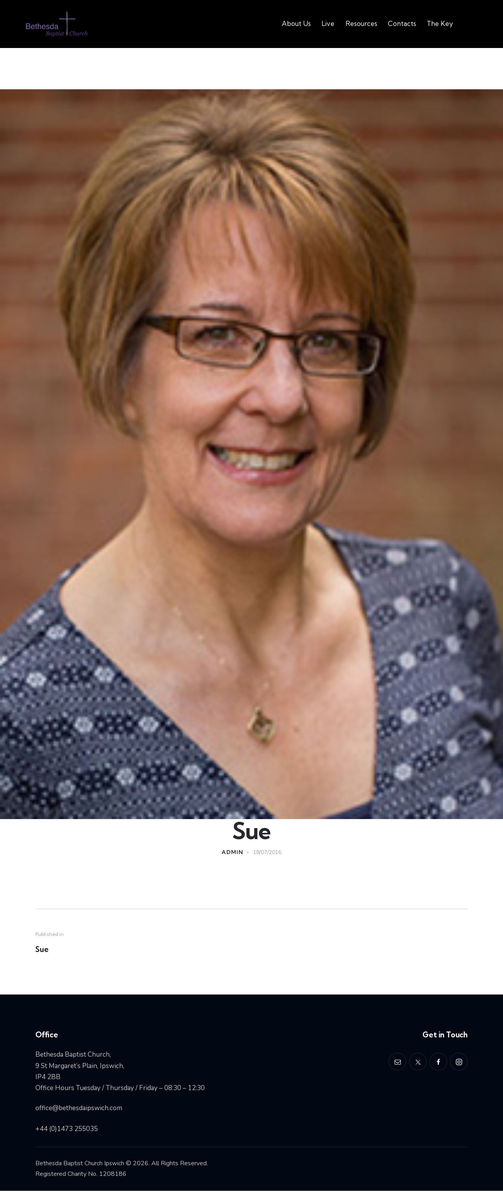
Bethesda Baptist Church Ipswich (80, 1164)
